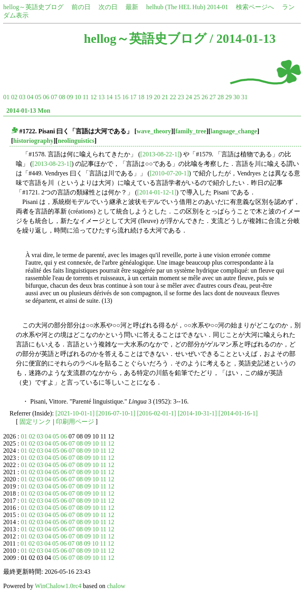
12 (93, 97)
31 (244, 97)
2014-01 (217, 7)
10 (78, 97)
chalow (116, 586)
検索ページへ (255, 7)
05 (38, 97)
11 (86, 97)
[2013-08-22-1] (160, 154)
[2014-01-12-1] (156, 192)
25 (196, 97)
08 (62, 97)
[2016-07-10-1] (115, 413)
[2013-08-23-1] (51, 163)
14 (109, 97)
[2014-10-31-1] (197, 413)
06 (46, 97)
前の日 (81, 7)
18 (141, 97)
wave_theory (154, 131)
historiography (33, 140)
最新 (131, 7)
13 (101, 97)
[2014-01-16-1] (238, 413)
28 (220, 97)
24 (188, 97)
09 (70, 97)
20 (157, 97)
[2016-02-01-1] (156, 413)
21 (165, 97)
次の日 (108, 7)
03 (22, 97)
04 (30, 97)
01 (6, 97)
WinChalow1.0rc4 (58, 586)
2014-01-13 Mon (28, 110)
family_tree (190, 131)
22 (173, 97)
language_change (233, 131)
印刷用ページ (75, 421)
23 (181, 97)
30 (236, 97)
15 (117, 97)
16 (125, 97)
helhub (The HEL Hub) (175, 7)
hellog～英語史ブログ (33, 7)
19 (149, 97)
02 (14, 97)
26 (204, 97)
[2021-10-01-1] (75, 413)
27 (212, 97)
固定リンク (35, 421)
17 (133, 97)
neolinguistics (76, 140)
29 (228, 97)
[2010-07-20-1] (169, 173)
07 (54, 97)
